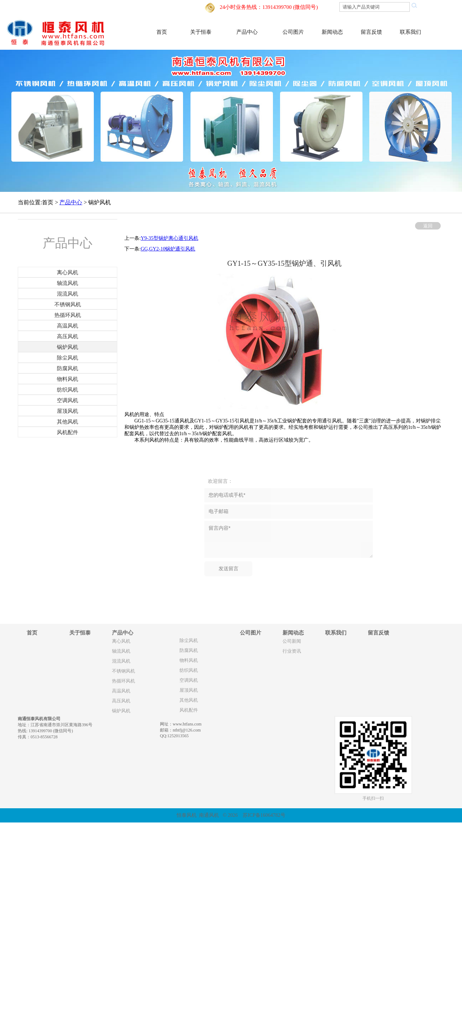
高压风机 (121, 700)
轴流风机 (121, 651)
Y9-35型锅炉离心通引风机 (169, 238)
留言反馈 (371, 32)
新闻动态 (332, 32)
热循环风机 (123, 681)
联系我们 (410, 32)
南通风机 (209, 815)
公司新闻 (292, 641)
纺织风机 (188, 670)
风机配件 (188, 710)
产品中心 (247, 32)
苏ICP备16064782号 (264, 815)
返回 (428, 225)
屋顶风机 (188, 690)
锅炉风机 (121, 710)
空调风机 (188, 680)
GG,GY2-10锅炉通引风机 (168, 249)
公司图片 (293, 32)
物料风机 (188, 660)
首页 (161, 32)
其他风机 (188, 700)
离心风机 (121, 641)
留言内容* (288, 539)
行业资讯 (292, 651)
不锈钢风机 (123, 671)
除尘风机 (188, 640)
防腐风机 (188, 650)
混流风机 (121, 661)
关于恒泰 (200, 32)
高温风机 (121, 691)
